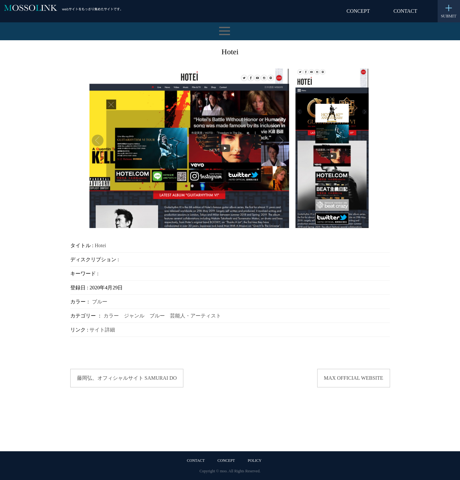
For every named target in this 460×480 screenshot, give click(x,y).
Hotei (100, 245)
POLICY (254, 460)
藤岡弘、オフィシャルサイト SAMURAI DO (127, 378)
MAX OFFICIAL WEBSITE (353, 378)
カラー (111, 315)
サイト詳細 (102, 329)
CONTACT (405, 11)
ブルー (99, 301)
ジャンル (134, 315)
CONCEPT (358, 11)
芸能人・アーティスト (195, 315)
